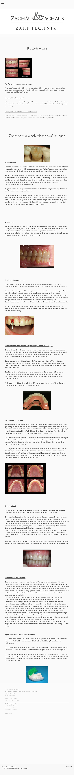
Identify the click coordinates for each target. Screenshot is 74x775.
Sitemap (13, 767)
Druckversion (6, 767)
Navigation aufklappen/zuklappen (37, 3)
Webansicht (69, 766)
